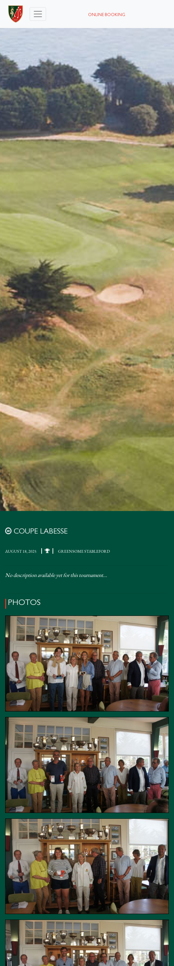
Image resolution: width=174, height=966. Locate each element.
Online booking (106, 15)
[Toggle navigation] (38, 14)
